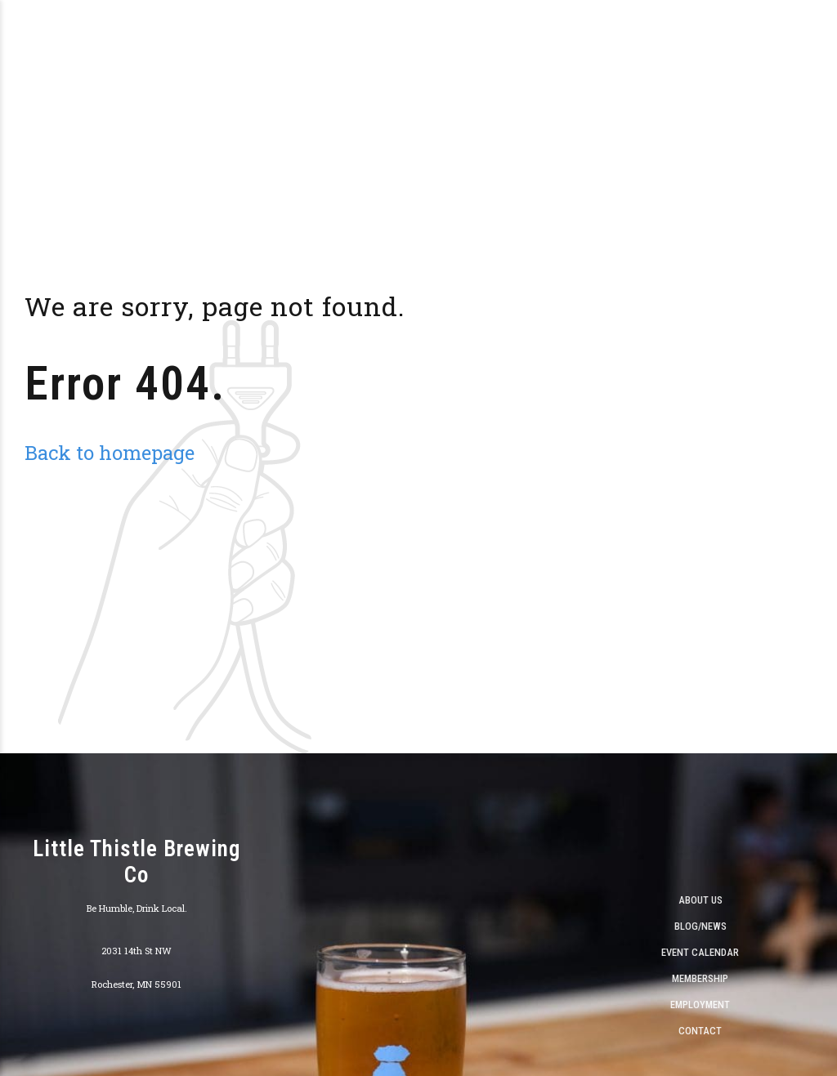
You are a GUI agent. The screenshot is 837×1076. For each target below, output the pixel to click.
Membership (700, 978)
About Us (700, 900)
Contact (700, 1031)
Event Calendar (700, 952)
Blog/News (700, 926)
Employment (700, 1004)
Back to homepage (110, 452)
